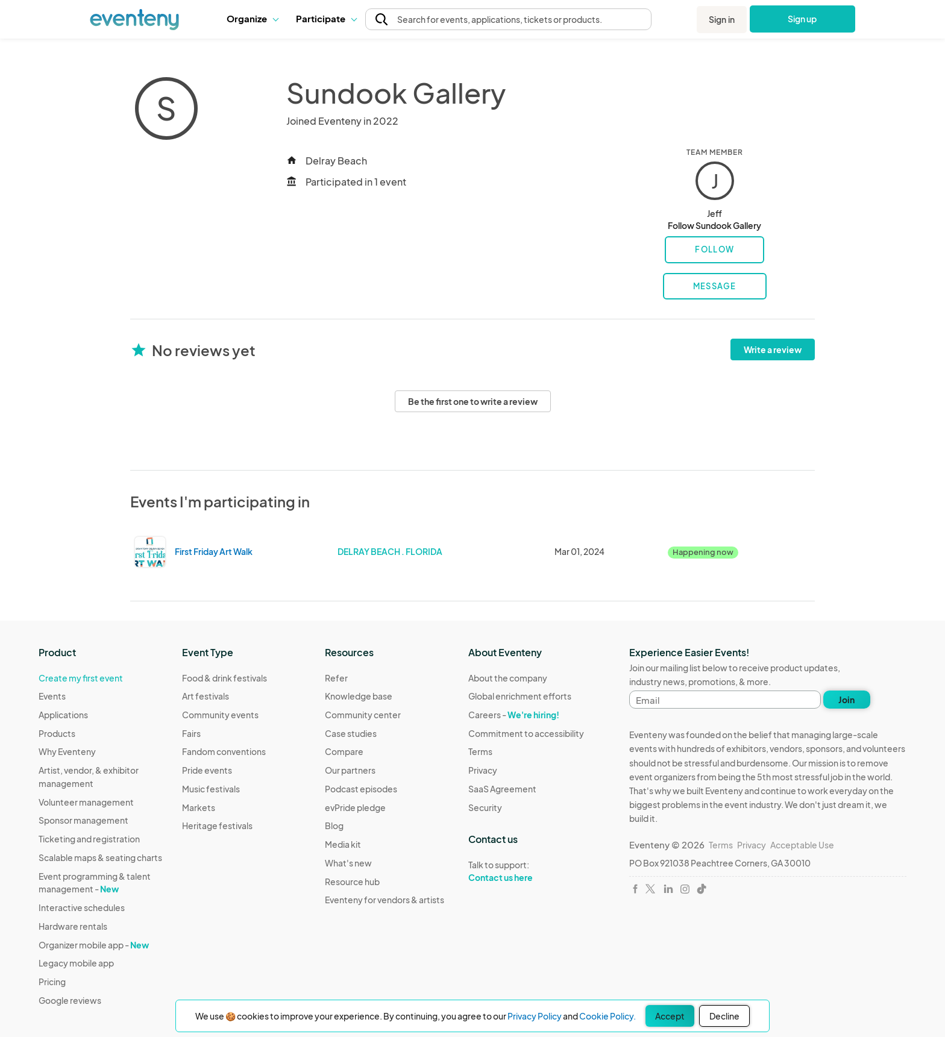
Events (52, 696)
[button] (252, 19)
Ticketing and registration (89, 838)
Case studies (351, 733)
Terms (480, 751)
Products (57, 733)
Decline (724, 1015)
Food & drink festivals (224, 677)
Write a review (773, 349)
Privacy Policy (534, 1015)
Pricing (52, 981)
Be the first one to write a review (473, 401)
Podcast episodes (361, 788)
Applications (63, 714)
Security (485, 807)
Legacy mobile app (76, 962)
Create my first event (81, 677)
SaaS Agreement (502, 788)
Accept (670, 1015)
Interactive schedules (82, 907)
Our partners (350, 770)
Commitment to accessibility (526, 733)
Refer (336, 677)
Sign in (722, 19)
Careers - (513, 714)
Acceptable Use (802, 844)
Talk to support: (526, 871)
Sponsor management (83, 820)
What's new (348, 862)
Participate (326, 18)
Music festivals (211, 788)
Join (846, 699)
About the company (507, 677)
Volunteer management (86, 802)
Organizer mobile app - (94, 944)
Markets (198, 807)
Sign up (802, 18)
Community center (363, 714)
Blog (334, 825)
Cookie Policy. (607, 1015)
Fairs (191, 733)
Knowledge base (358, 696)
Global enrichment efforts (519, 696)
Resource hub (352, 881)
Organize (252, 18)
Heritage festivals (217, 825)
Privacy (482, 770)
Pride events (207, 770)
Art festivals (205, 696)
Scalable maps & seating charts (100, 857)
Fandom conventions (224, 751)
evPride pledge (355, 807)
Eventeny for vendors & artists (384, 899)
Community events (220, 714)
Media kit (343, 844)
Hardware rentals (73, 926)
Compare (344, 751)
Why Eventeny (67, 751)
